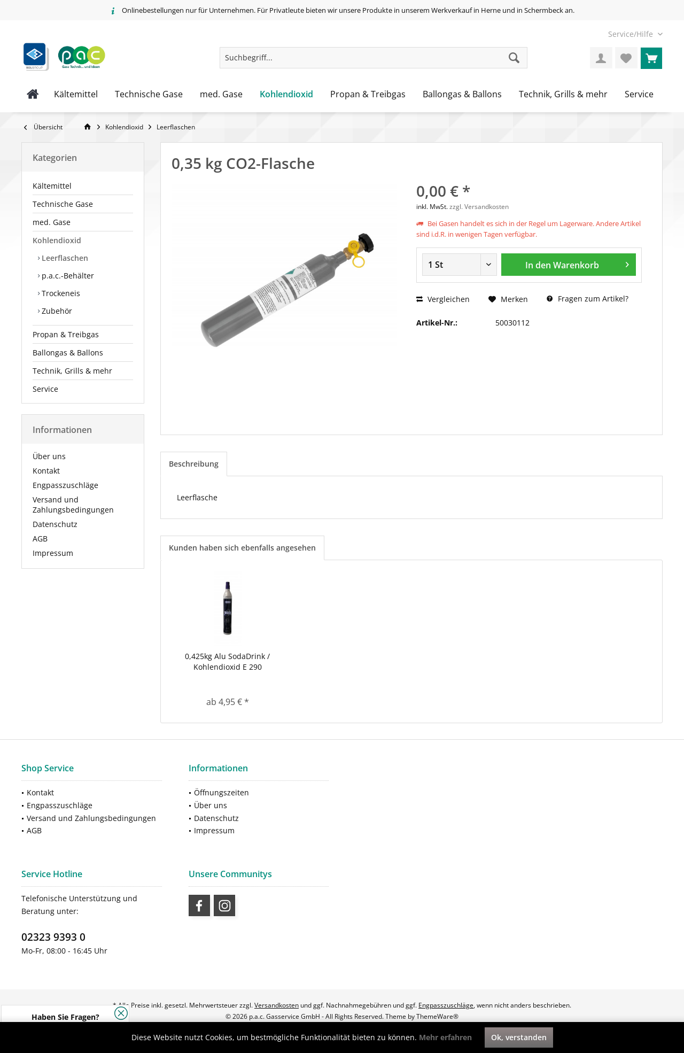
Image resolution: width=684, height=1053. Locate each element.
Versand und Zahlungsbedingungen (73, 504)
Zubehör (56, 311)
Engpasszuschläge (65, 485)
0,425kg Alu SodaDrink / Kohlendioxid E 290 (227, 661)
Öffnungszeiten (221, 792)
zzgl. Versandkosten (479, 206)
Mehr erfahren (445, 1037)
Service (45, 389)
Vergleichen (443, 299)
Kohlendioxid (57, 240)
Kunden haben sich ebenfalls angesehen (242, 548)
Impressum (53, 553)
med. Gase (52, 222)
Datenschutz (55, 524)
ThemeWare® (437, 1016)
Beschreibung (194, 464)
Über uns (49, 456)
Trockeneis (60, 293)
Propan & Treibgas (66, 334)
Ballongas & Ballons (68, 352)
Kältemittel (52, 186)
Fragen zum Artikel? (587, 298)
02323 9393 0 (53, 937)
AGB (40, 538)
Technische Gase (63, 204)
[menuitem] (631, 34)
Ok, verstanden (519, 1037)
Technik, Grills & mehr (72, 371)
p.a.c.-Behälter (67, 275)
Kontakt (46, 471)
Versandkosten (276, 1005)
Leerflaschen (64, 258)
